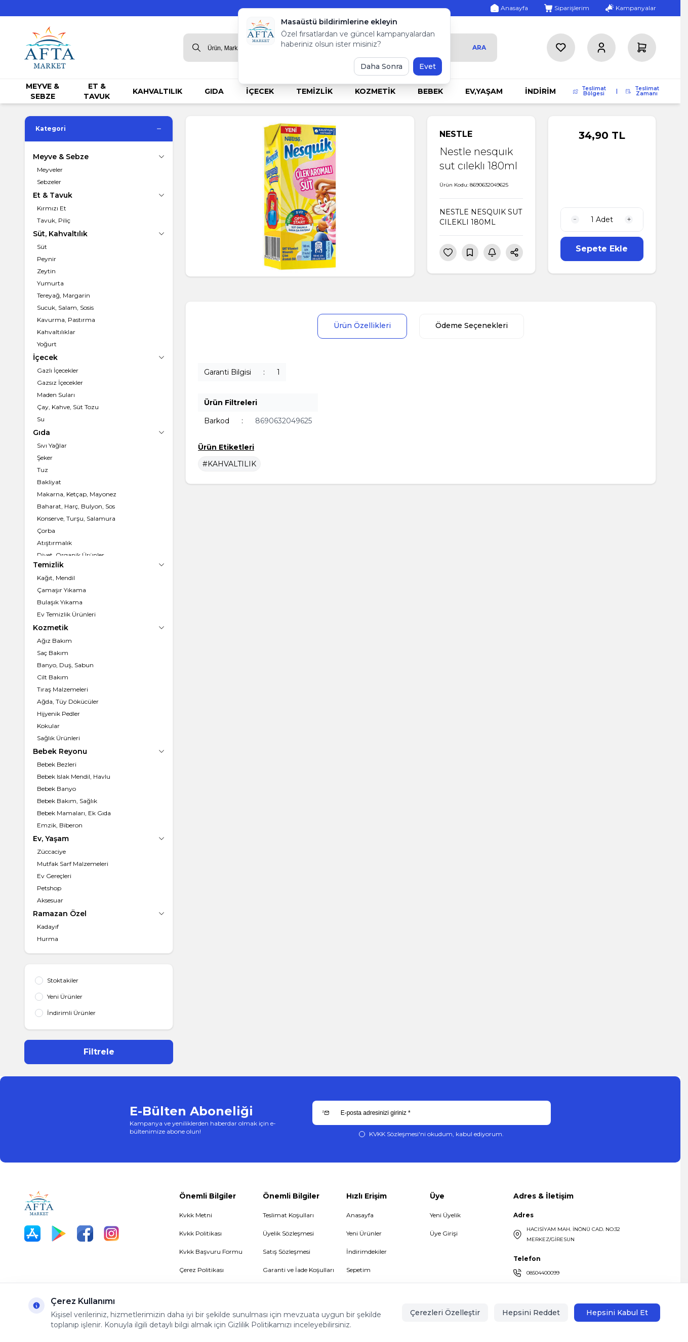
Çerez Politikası (201, 1270)
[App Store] (32, 1233)
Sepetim (358, 1270)
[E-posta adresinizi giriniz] (431, 1113)
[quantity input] (602, 219)
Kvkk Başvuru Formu (210, 1251)
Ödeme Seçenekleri (472, 326)
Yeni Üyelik (445, 1215)
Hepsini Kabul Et (617, 1312)
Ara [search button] (479, 47)
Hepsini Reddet (531, 1312)
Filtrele (99, 1052)
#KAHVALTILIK (229, 464)
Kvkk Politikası (200, 1233)
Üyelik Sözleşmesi (288, 1233)
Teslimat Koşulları (288, 1215)
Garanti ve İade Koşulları (298, 1270)
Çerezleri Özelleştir (445, 1312)
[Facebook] (85, 1233)
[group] (300, 196)
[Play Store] (59, 1233)
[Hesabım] (601, 47)
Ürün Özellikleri (361, 326)
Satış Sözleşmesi (286, 1251)
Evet (427, 66)
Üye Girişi (444, 1233)
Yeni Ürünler (364, 1233)
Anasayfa (360, 1215)
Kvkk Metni (195, 1215)
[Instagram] (111, 1233)
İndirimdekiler (366, 1251)
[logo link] (49, 47)
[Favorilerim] (561, 47)
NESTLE (455, 134)
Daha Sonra (381, 66)
